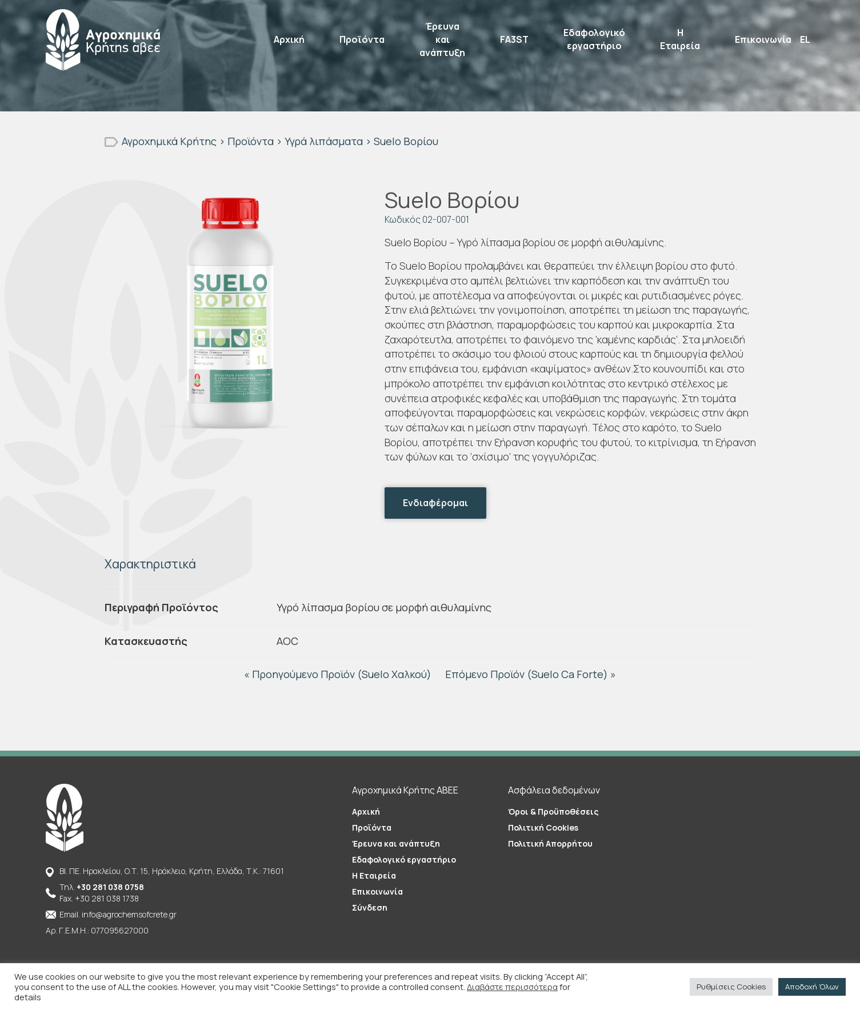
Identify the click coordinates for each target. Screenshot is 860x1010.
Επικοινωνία (763, 39)
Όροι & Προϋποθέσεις (553, 811)
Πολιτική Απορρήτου (550, 843)
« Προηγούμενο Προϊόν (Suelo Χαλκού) (339, 674)
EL (805, 39)
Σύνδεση (369, 907)
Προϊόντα (362, 39)
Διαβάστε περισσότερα (512, 986)
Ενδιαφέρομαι (435, 502)
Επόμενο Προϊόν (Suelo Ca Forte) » (530, 674)
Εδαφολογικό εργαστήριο (594, 39)
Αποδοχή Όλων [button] (812, 986)
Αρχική (289, 39)
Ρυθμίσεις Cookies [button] (731, 986)
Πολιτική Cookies (543, 827)
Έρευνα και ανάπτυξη (442, 39)
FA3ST (514, 39)
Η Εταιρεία (680, 39)
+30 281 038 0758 (110, 886)
